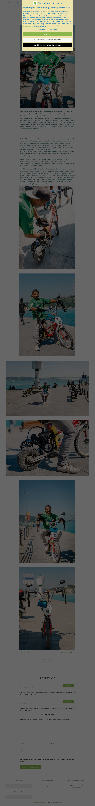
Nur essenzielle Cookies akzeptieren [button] (47, 39)
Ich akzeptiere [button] (47, 34)
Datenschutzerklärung (36, 24)
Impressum (56, 48)
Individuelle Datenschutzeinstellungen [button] (47, 45)
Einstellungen (27, 26)
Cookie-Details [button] (39, 48)
